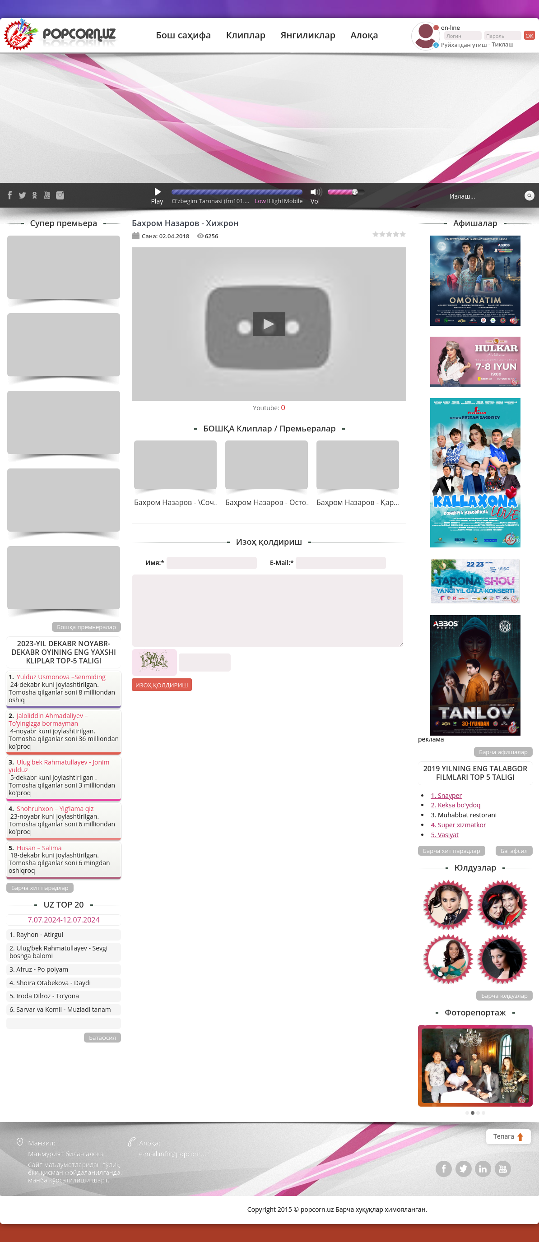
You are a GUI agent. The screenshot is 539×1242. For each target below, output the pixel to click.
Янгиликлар (307, 35)
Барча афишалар (503, 752)
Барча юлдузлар (504, 996)
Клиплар (246, 35)
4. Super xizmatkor (458, 824)
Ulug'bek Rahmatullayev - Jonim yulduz (59, 766)
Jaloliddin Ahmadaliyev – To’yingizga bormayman (48, 720)
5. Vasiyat (445, 834)
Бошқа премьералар (86, 627)
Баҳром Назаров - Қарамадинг (369, 502)
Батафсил (514, 851)
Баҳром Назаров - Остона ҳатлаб (282, 502)
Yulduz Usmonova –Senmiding (61, 677)
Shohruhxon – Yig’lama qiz (55, 809)
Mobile (293, 201)
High (275, 201)
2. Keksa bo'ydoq (456, 805)
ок (529, 35)
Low (260, 201)
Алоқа (364, 35)
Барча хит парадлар (451, 851)
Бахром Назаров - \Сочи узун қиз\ (193, 502)
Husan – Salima (39, 848)
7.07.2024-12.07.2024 (63, 920)
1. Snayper (446, 795)
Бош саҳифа (183, 35)
